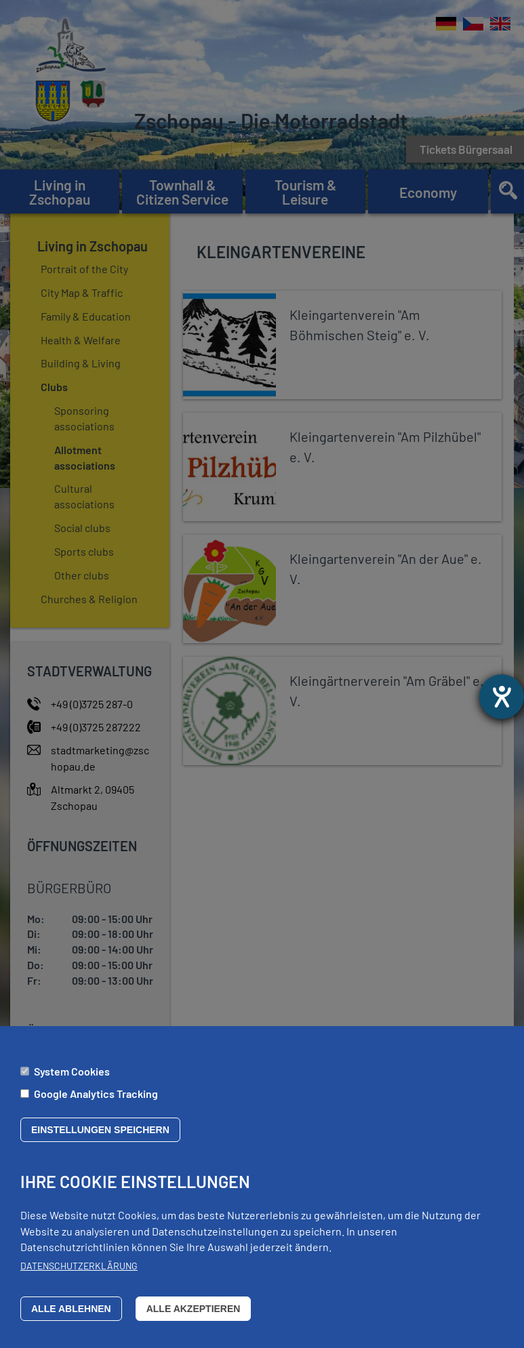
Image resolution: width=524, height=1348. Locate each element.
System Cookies (72, 1071)
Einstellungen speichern (100, 1129)
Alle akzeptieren (193, 1308)
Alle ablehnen (71, 1308)
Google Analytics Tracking (96, 1093)
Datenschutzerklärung (79, 1265)
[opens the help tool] (501, 696)
